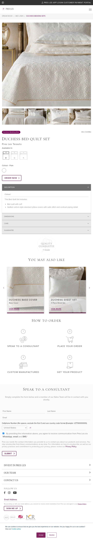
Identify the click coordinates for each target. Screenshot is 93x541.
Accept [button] (41, 535)
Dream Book (7, 16)
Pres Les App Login (52, 3)
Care (6, 223)
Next (89, 64)
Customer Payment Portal (77, 3)
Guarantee (9, 230)
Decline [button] (51, 535)
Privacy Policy (82, 504)
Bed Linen (19, 16)
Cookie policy (16, 529)
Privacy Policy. (71, 446)
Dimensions (9, 216)
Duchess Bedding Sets (35, 16)
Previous (3, 64)
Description (9, 187)
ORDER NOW (10, 178)
